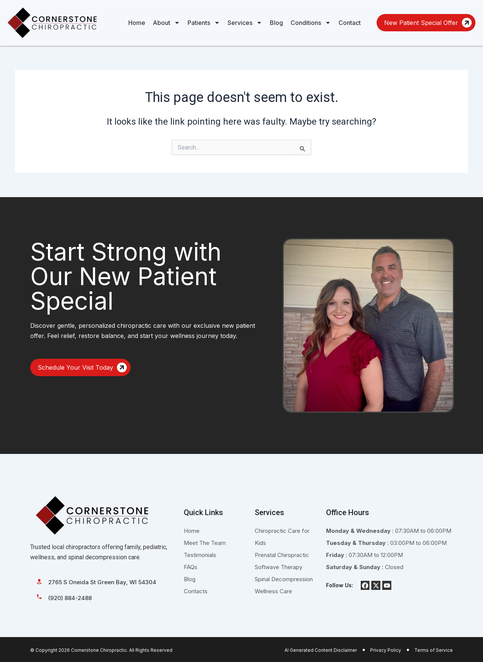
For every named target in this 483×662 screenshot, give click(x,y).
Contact (349, 22)
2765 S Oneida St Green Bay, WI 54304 (102, 582)
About (166, 22)
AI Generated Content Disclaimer (321, 650)
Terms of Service (433, 650)
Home (136, 22)
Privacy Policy (385, 650)
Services (245, 22)
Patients (204, 22)
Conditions (311, 22)
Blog (276, 22)
